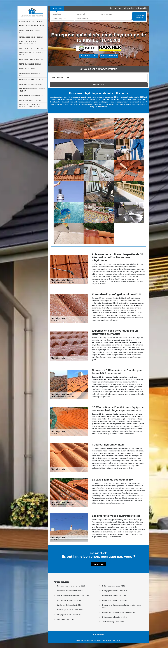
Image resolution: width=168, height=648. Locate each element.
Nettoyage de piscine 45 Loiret (31, 84)
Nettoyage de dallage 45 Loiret (31, 95)
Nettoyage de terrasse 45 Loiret (29, 74)
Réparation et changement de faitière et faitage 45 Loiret (31, 106)
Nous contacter (109, 56)
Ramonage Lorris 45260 (65, 619)
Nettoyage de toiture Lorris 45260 (69, 615)
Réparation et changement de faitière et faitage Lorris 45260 (121, 606)
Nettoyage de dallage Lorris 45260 (114, 617)
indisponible (115, 8)
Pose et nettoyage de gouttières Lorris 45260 (73, 595)
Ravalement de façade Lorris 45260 (69, 591)
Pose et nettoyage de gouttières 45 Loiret (28, 43)
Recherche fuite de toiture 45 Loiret (31, 54)
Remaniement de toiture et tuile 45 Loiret (32, 90)
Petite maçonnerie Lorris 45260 (113, 586)
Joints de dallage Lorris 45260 (113, 622)
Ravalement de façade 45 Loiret (31, 48)
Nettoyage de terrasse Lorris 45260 (115, 591)
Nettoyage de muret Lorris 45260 (114, 595)
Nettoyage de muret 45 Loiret (31, 80)
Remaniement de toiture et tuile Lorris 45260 (118, 612)
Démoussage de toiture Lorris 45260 (70, 610)
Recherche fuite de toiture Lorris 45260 (71, 586)
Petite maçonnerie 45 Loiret (30, 64)
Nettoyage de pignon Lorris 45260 (69, 600)
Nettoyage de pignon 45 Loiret (31, 37)
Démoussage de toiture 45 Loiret (29, 31)
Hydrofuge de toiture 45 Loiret (31, 21)
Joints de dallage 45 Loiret (30, 100)
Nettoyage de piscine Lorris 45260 (114, 600)
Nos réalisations (88, 56)
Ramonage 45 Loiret (27, 68)
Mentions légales (100, 640)
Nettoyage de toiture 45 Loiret (31, 26)
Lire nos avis (98, 564)
